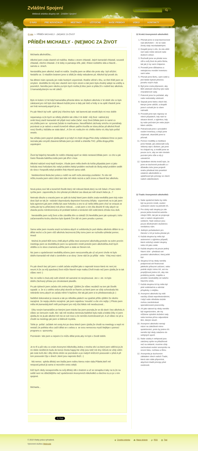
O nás (30, 34)
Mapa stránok (142, 440)
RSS (156, 440)
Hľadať (166, 10)
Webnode (47, 444)
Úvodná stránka (123, 440)
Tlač (165, 440)
